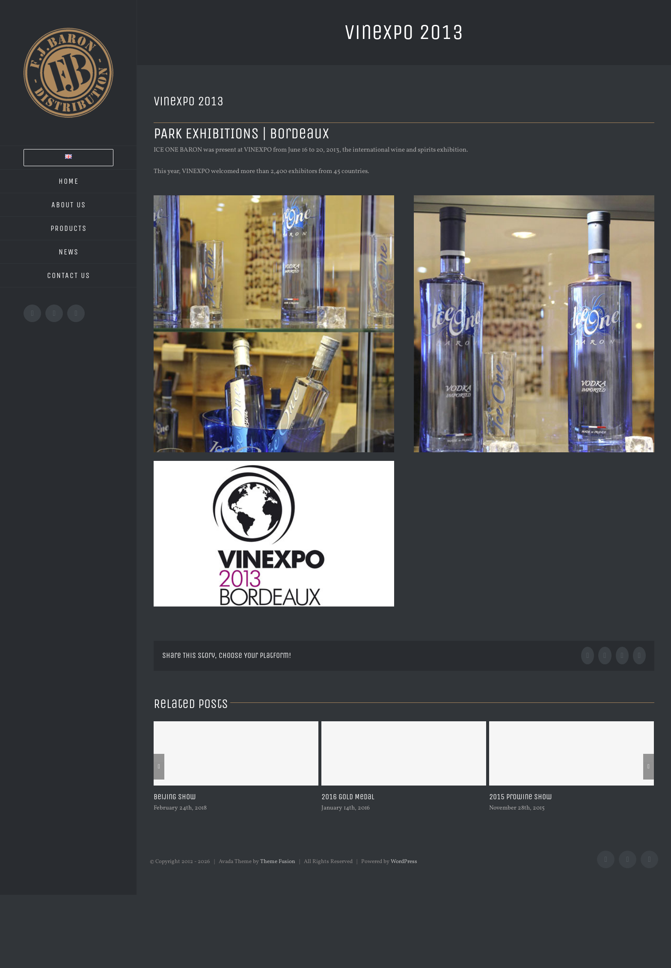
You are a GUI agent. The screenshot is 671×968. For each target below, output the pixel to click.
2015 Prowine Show (520, 796)
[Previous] (159, 767)
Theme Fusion (277, 862)
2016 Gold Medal (347, 796)
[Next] (648, 767)
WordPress (404, 862)
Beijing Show (175, 796)
